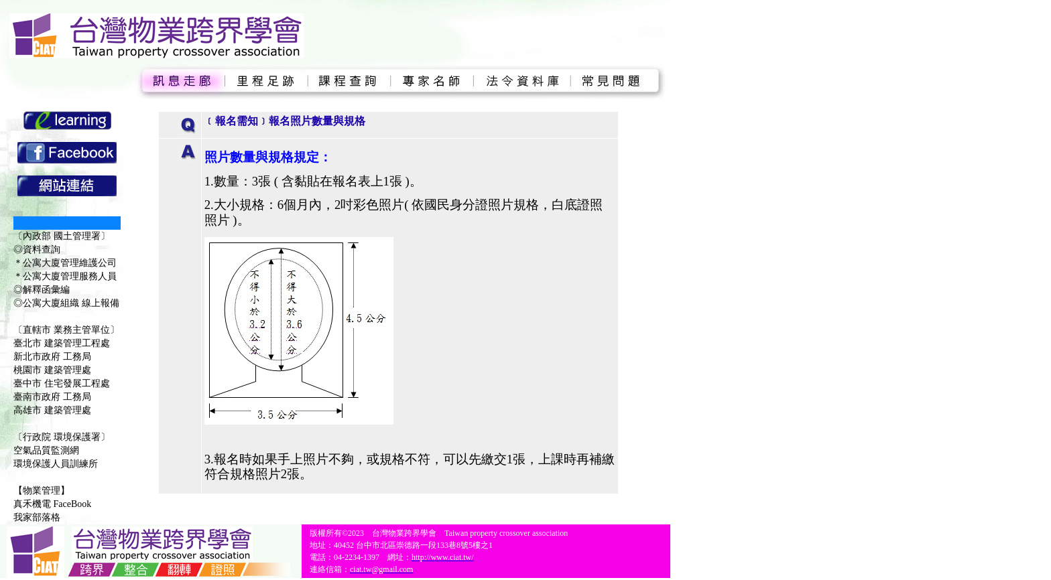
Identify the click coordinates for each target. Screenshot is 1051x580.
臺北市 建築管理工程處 (61, 343)
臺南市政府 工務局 (52, 397)
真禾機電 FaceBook (52, 504)
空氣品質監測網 (46, 450)
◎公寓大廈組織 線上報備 (66, 303)
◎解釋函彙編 (41, 290)
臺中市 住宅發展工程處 (61, 383)
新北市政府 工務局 (52, 357)
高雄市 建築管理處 (52, 410)
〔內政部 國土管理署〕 (61, 236)
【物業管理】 (41, 491)
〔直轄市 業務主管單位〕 (66, 330)
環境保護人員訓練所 (55, 464)
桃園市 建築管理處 (52, 370)
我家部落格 (36, 517)
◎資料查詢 (36, 249)
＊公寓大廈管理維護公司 (65, 263)
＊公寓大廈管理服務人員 (65, 276)
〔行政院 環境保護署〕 (61, 437)
